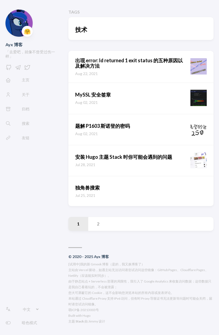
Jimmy (93, 321)
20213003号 (89, 310)
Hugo (86, 316)
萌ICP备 (74, 310)
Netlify (73, 276)
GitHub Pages (167, 270)
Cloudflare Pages (192, 270)
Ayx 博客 (14, 44)
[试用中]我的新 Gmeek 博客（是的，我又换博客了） (106, 264)
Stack (79, 321)
